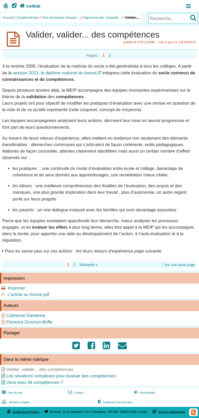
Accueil (8, 17)
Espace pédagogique (172, 411)
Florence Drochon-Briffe (29, 322)
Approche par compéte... (102, 17)
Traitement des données (115, 402)
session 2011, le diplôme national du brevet (54, 72)
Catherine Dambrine (25, 315)
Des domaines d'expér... (61, 17)
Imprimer (16, 288)
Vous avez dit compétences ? (34, 382)
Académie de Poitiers (25, 411)
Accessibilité (144, 392)
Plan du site (11, 392)
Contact (75, 392)
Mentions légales (15, 402)
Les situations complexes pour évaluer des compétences (61, 375)
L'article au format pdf (28, 294)
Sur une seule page (180, 265)
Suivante (88, 264)
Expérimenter (28, 17)
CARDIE (29, 6)
